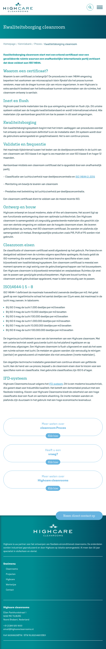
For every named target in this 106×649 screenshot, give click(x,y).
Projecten (11, 574)
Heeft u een (53, 455)
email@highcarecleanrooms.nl (18, 629)
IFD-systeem (56, 383)
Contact (10, 590)
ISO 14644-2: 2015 (85, 176)
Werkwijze (11, 584)
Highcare (10, 579)
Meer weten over (53, 429)
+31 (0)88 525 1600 (12, 625)
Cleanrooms (12, 569)
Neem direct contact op (80, 515)
